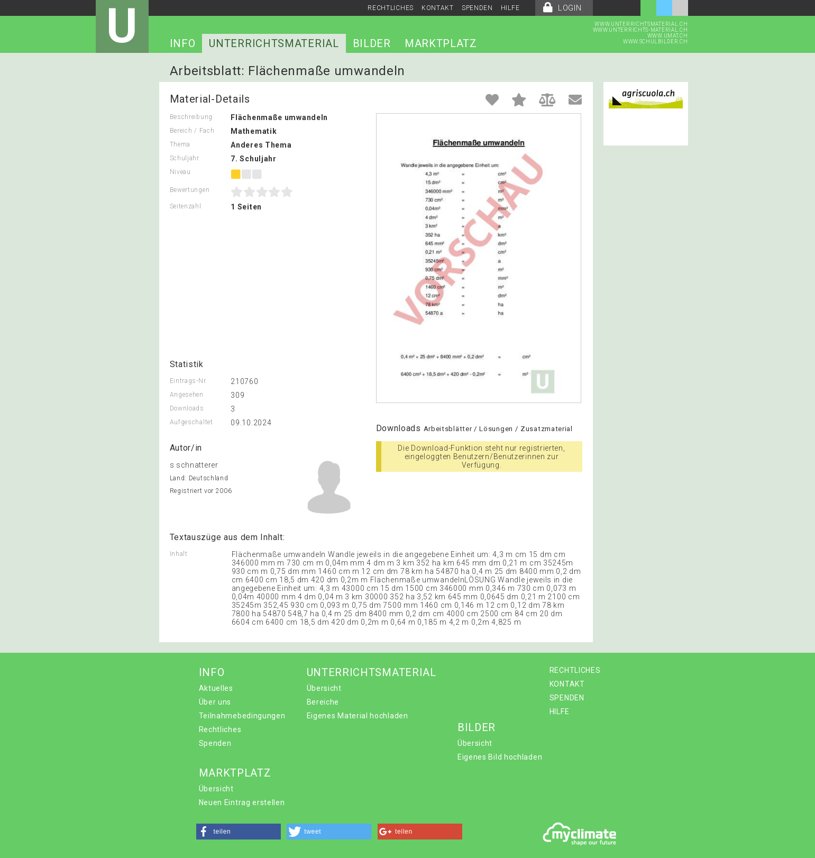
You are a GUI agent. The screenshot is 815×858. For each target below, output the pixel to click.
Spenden (215, 743)
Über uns (215, 702)
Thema (180, 144)
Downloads (187, 408)
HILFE (510, 8)
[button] (238, 831)
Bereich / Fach (192, 130)
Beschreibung (191, 117)
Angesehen (187, 394)
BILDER (372, 43)
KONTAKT (438, 8)
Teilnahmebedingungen (242, 715)
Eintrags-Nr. (188, 381)
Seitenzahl (186, 206)
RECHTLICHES (391, 8)
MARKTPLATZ (441, 43)
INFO (183, 43)
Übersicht (324, 688)
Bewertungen (190, 190)
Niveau (180, 172)
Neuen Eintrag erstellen (242, 802)
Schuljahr (184, 158)
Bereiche (323, 702)
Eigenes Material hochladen (357, 715)
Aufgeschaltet (191, 422)
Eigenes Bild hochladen (499, 757)
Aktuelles (216, 688)
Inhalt (179, 554)
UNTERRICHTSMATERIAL (273, 43)
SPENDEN (477, 8)
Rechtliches (220, 729)
